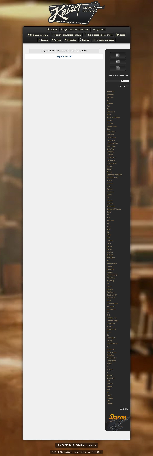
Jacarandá (111, 206)
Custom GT (111, 157)
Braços (109, 120)
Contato (52, 29)
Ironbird (110, 203)
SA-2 (108, 332)
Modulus (110, 269)
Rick (108, 315)
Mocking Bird (112, 263)
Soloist (109, 340)
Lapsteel (110, 240)
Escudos (43, 39)
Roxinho (110, 326)
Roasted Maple (112, 320)
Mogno (109, 272)
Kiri (108, 237)
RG (108, 312)
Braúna (110, 123)
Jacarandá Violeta (114, 209)
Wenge (109, 386)
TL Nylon (110, 369)
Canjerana (111, 140)
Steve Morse (111, 352)
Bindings (85, 39)
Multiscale (111, 277)
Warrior (110, 383)
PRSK (109, 300)
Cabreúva (110, 134)
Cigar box (110, 149)
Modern (110, 266)
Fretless (110, 183)
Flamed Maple (112, 177)
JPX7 (108, 229)
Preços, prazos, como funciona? (75, 29)
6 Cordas (110, 94)
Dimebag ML (111, 163)
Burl (108, 129)
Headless (110, 192)
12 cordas (110, 91)
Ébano (109, 172)
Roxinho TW (111, 329)
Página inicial (64, 56)
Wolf (108, 389)
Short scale (111, 338)
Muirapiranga (112, 275)
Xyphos (110, 398)
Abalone (110, 103)
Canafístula (111, 137)
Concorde (110, 152)
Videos (109, 375)
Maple (109, 249)
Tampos (120, 34)
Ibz (108, 197)
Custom (110, 154)
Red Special (111, 309)
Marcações (70, 39)
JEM (108, 217)
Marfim (110, 252)
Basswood (111, 111)
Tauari (109, 363)
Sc (108, 335)
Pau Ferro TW (112, 295)
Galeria (110, 189)
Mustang (110, 280)
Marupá (110, 255)
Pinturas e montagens (103, 39)
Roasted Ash (111, 318)
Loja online (99, 29)
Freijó (109, 180)
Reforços (56, 39)
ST (108, 346)
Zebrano (110, 403)
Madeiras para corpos (38, 34)
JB (108, 214)
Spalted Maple (112, 343)
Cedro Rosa (111, 146)
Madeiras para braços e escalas (66, 34)
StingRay (110, 355)
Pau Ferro (111, 292)
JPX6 (108, 226)
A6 (108, 100)
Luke (109, 243)
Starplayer (111, 349)
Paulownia (111, 297)
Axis (108, 109)
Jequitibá (110, 220)
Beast (109, 114)
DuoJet (109, 166)
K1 (108, 232)
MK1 (108, 260)
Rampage (110, 306)
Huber (109, 194)
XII (108, 392)
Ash (108, 106)
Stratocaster (111, 358)
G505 (108, 186)
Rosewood (111, 323)
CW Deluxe (111, 160)
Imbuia (110, 200)
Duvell (109, 169)
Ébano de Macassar (114, 174)
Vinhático (110, 378)
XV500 (109, 395)
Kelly (109, 235)
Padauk (110, 289)
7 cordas (110, 97)
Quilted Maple (112, 303)
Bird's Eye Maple (113, 117)
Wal (108, 380)
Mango (109, 246)
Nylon (109, 286)
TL (107, 366)
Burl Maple (111, 131)
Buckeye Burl (112, 126)
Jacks (109, 212)
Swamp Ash (111, 360)
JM (108, 223)
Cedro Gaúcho (112, 143)
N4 (108, 283)
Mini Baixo (111, 257)
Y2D (108, 401)
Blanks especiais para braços (99, 34)
